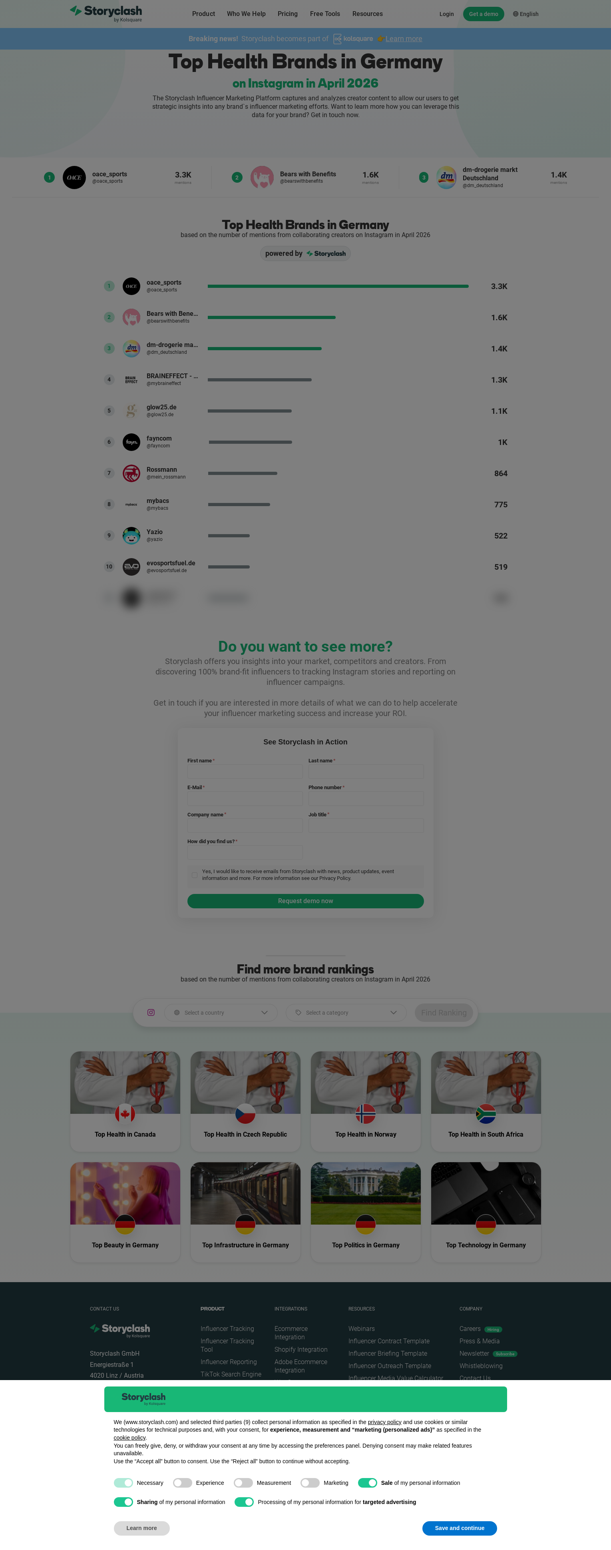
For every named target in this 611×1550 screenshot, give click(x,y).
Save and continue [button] (460, 1528)
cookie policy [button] (129, 1437)
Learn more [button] (142, 1528)
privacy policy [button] (385, 1422)
